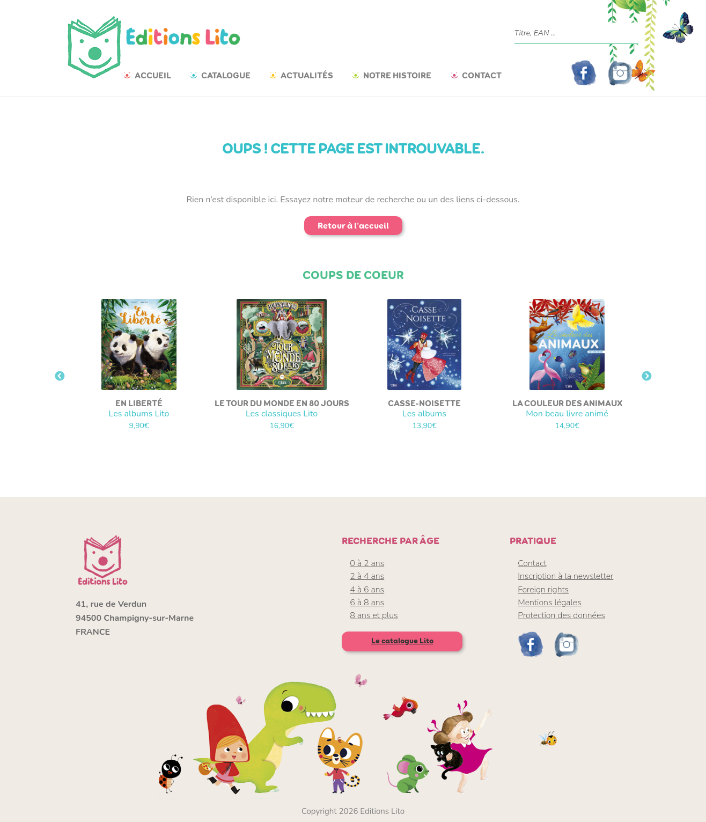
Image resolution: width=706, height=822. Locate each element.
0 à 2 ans (367, 563)
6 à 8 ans (367, 602)
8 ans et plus (374, 615)
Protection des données (561, 615)
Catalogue (226, 75)
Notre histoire (397, 75)
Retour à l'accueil (353, 225)
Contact (482, 75)
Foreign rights (543, 590)
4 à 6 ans (367, 590)
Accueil (153, 75)
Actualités (307, 75)
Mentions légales (550, 602)
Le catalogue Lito (402, 641)
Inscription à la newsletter (565, 576)
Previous (59, 376)
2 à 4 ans (367, 576)
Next (646, 376)
